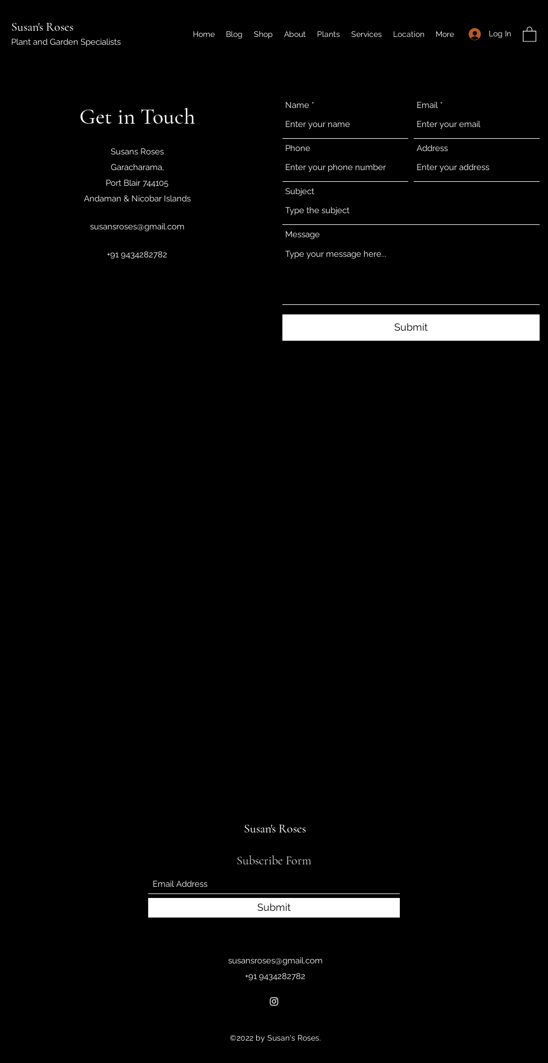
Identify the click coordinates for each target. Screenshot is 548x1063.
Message (302, 235)
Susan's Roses (42, 27)
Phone (297, 148)
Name (297, 105)
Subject (299, 191)
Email (427, 105)
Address (432, 148)
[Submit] (411, 327)
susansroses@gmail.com (137, 227)
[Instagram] (274, 1001)
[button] (529, 34)
